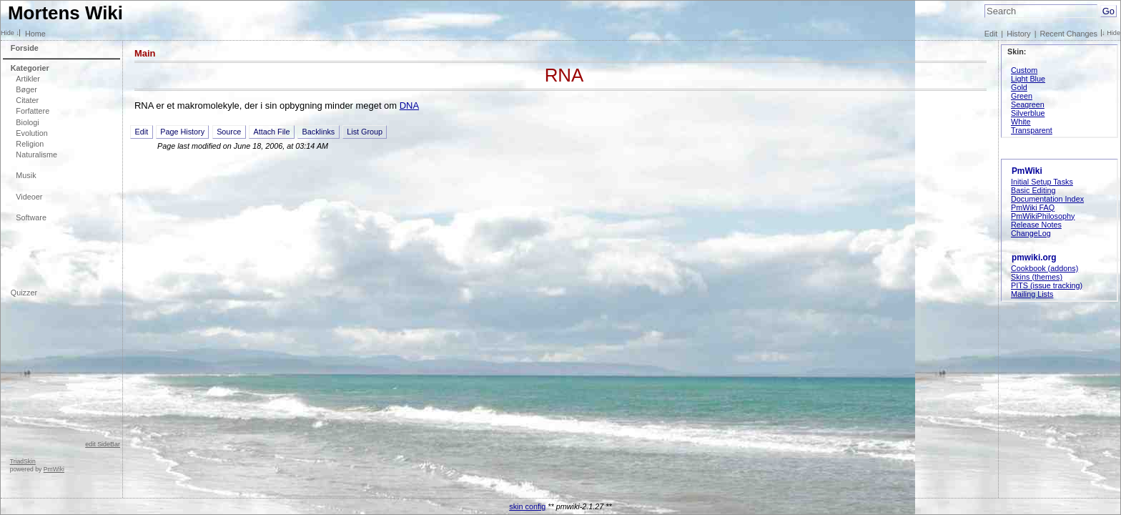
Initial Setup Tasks (1042, 181)
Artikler (28, 78)
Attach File (271, 131)
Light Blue (1028, 78)
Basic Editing (1033, 190)
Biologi (27, 122)
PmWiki (54, 469)
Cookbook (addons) (1044, 268)
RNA (564, 75)
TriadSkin (23, 461)
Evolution (31, 133)
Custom (1024, 70)
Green (1021, 96)
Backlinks (318, 131)
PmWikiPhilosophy (1043, 216)
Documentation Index (1047, 199)
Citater (27, 100)
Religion (30, 143)
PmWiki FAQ (1033, 207)
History (1019, 33)
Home (35, 33)
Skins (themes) (1036, 277)
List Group (364, 131)
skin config (527, 506)
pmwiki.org (1034, 257)
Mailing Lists (1032, 294)
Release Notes (1036, 224)
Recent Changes (1068, 33)
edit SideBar (102, 444)
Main (145, 53)
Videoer (29, 196)
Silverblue (1028, 113)
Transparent (1031, 130)
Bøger (26, 89)
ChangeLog (1031, 233)
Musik (26, 175)
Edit (991, 33)
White (1021, 121)
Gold (1019, 87)
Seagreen (1028, 104)
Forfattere (32, 111)
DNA (409, 105)
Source (229, 131)
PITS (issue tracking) (1046, 285)
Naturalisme (36, 154)
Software (31, 217)
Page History (182, 131)
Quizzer (24, 292)
